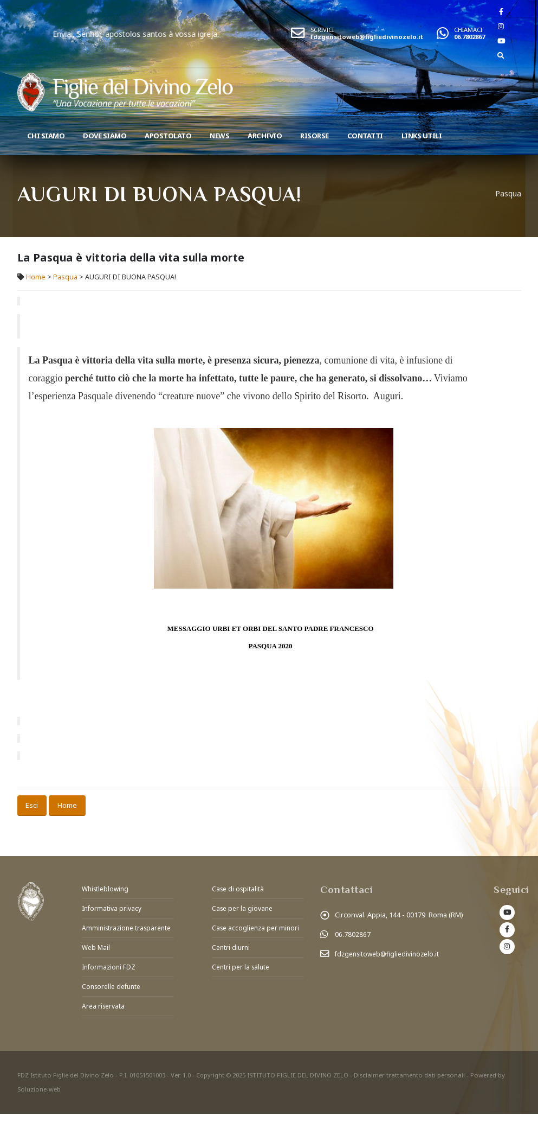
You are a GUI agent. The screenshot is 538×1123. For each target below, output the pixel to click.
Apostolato (168, 136)
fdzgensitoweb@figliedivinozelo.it (366, 37)
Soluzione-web (39, 1098)
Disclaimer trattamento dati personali (410, 1084)
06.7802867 (469, 37)
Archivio (265, 136)
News (219, 136)
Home (36, 277)
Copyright (210, 1084)
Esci (31, 805)
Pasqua (65, 277)
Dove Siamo (104, 136)
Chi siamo (46, 136)
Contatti (365, 136)
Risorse (314, 136)
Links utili (421, 136)
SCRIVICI (322, 29)
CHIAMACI (468, 29)
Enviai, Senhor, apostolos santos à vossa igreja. (176, 34)
